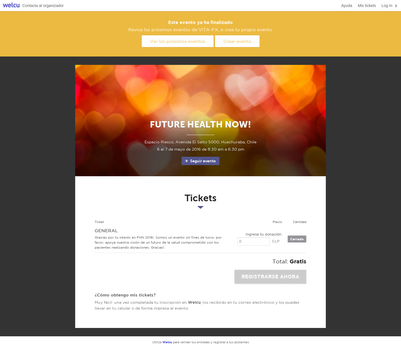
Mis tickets (367, 5)
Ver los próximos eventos (177, 41)
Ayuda (346, 5)
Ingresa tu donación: (264, 234)
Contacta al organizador (43, 5)
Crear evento (237, 41)
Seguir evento (200, 161)
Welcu (11, 5)
